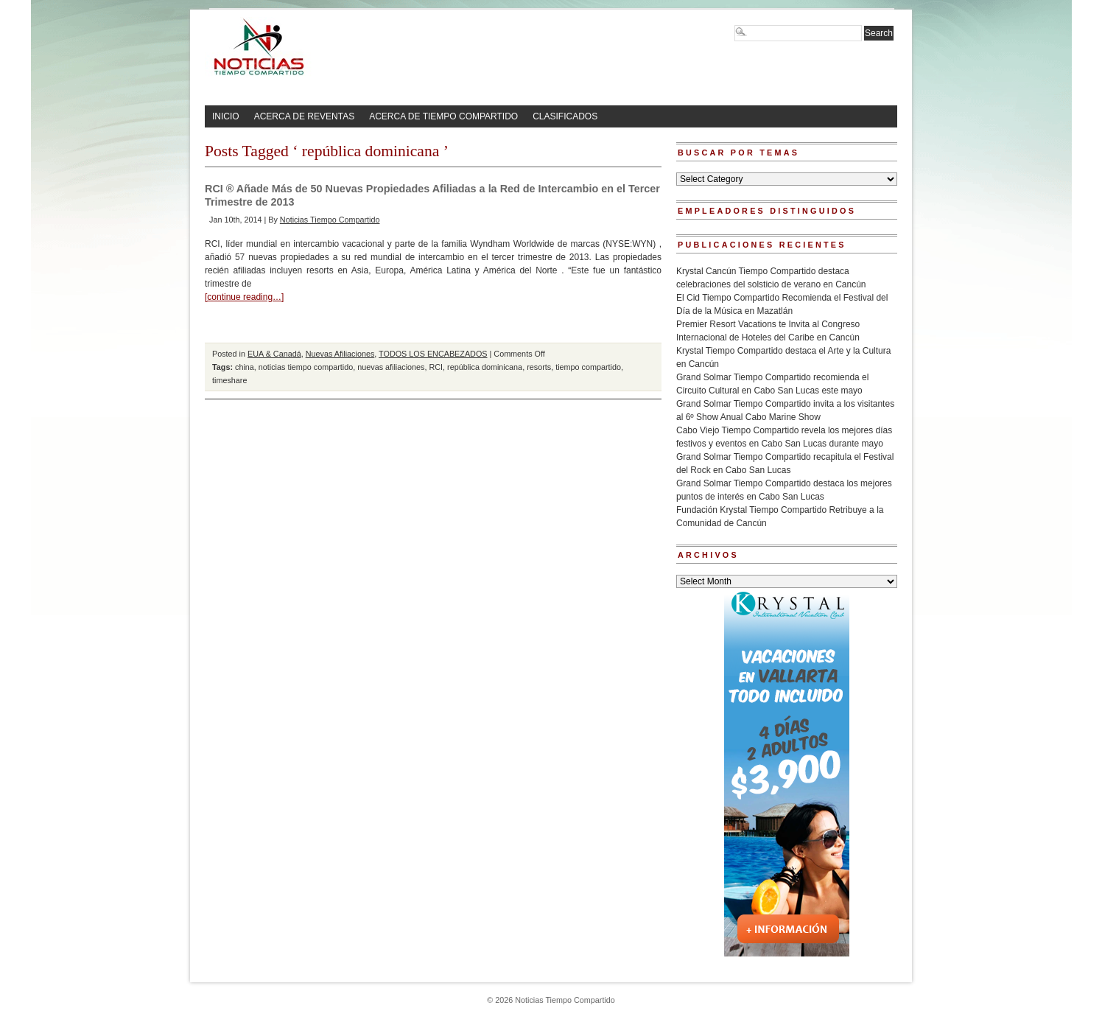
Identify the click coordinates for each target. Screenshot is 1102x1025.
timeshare (229, 380)
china (244, 367)
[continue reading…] (244, 297)
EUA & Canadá (274, 353)
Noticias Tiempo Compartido (330, 219)
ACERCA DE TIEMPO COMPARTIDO (443, 116)
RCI (436, 367)
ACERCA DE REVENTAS (304, 116)
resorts (539, 367)
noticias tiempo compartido (306, 367)
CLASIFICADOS (565, 116)
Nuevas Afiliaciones (340, 353)
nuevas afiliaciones (390, 367)
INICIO (225, 116)
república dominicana (484, 367)
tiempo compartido (588, 367)
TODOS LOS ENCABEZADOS (433, 353)
